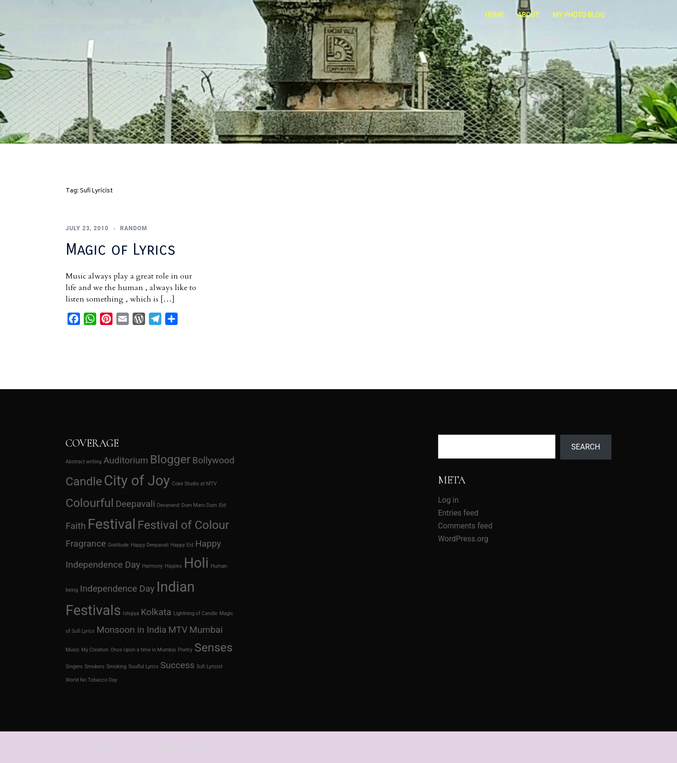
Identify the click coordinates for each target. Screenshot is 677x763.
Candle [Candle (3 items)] (84, 481)
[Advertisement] (337, 502)
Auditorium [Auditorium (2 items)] (125, 460)
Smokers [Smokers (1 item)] (95, 666)
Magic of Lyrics (121, 249)
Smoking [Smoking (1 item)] (116, 666)
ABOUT (528, 15)
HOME (494, 15)
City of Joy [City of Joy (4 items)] (137, 480)
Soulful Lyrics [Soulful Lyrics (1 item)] (143, 666)
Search (585, 446)
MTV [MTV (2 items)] (178, 629)
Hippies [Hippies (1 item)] (173, 566)
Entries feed (458, 512)
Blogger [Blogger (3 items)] (170, 459)
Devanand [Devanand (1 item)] (168, 505)
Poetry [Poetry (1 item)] (185, 650)
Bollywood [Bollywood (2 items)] (213, 460)
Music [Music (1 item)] (72, 650)
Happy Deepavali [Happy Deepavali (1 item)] (150, 545)
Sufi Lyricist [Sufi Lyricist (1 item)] (209, 666)
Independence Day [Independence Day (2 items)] (117, 588)
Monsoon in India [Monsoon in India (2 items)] (132, 629)
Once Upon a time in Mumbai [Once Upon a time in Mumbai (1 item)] (143, 650)
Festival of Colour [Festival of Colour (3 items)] (183, 525)
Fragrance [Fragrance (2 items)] (86, 543)
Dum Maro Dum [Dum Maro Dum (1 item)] (199, 505)
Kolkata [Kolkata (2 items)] (156, 611)
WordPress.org (463, 538)
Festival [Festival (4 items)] (111, 524)
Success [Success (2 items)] (177, 665)
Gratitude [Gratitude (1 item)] (118, 545)
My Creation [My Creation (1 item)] (95, 650)
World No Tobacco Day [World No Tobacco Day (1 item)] (91, 680)
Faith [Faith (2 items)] (76, 525)
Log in (448, 500)
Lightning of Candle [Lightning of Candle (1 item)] (195, 613)
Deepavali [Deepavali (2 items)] (135, 503)
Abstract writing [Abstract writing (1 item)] (84, 462)
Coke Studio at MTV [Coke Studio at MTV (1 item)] (194, 484)
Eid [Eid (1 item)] (222, 505)
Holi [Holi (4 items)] (196, 563)
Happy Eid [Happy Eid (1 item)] (181, 545)
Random (133, 228)
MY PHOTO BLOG (579, 15)
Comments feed (465, 525)
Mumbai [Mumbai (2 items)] (206, 629)
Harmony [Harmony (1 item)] (152, 566)
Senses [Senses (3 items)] (213, 647)
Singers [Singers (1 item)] (74, 666)
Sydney (232, 747)
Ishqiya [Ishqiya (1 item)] (131, 613)
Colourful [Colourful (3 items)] (89, 503)
